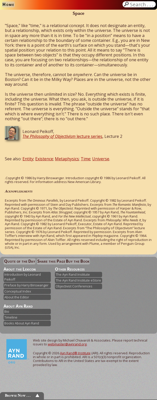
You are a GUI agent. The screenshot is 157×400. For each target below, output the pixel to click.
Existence (44, 159)
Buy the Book (77, 261)
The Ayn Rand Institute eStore (78, 280)
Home (8, 4)
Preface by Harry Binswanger (26, 285)
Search (142, 4)
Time (85, 159)
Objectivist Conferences (74, 286)
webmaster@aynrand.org (67, 344)
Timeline (10, 317)
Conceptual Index (17, 291)
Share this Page (51, 261)
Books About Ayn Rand (21, 323)
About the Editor (16, 297)
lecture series (62, 136)
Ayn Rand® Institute (75, 353)
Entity (27, 159)
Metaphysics (67, 159)
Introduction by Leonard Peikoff (22, 277)
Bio (6, 311)
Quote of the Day (19, 261)
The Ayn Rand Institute (73, 274)
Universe (100, 159)
